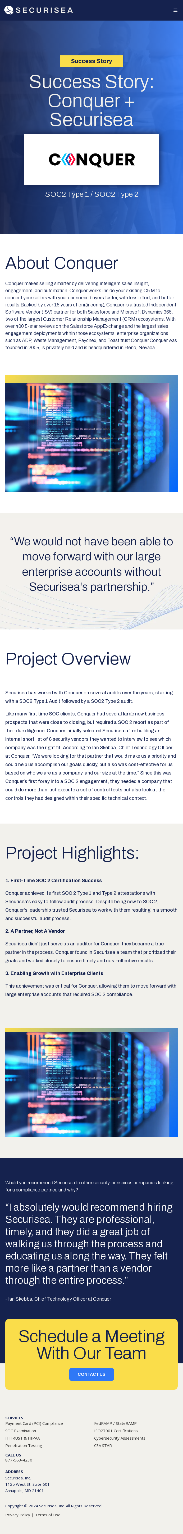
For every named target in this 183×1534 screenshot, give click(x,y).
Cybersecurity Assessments (119, 1438)
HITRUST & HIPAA (22, 1438)
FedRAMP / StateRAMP (115, 1423)
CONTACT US (92, 1374)
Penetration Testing (23, 1445)
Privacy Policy (17, 1514)
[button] (173, 10)
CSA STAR (103, 1445)
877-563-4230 (18, 1460)
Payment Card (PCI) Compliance (34, 1423)
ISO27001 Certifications (116, 1430)
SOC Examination (20, 1430)
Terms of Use (48, 1514)
